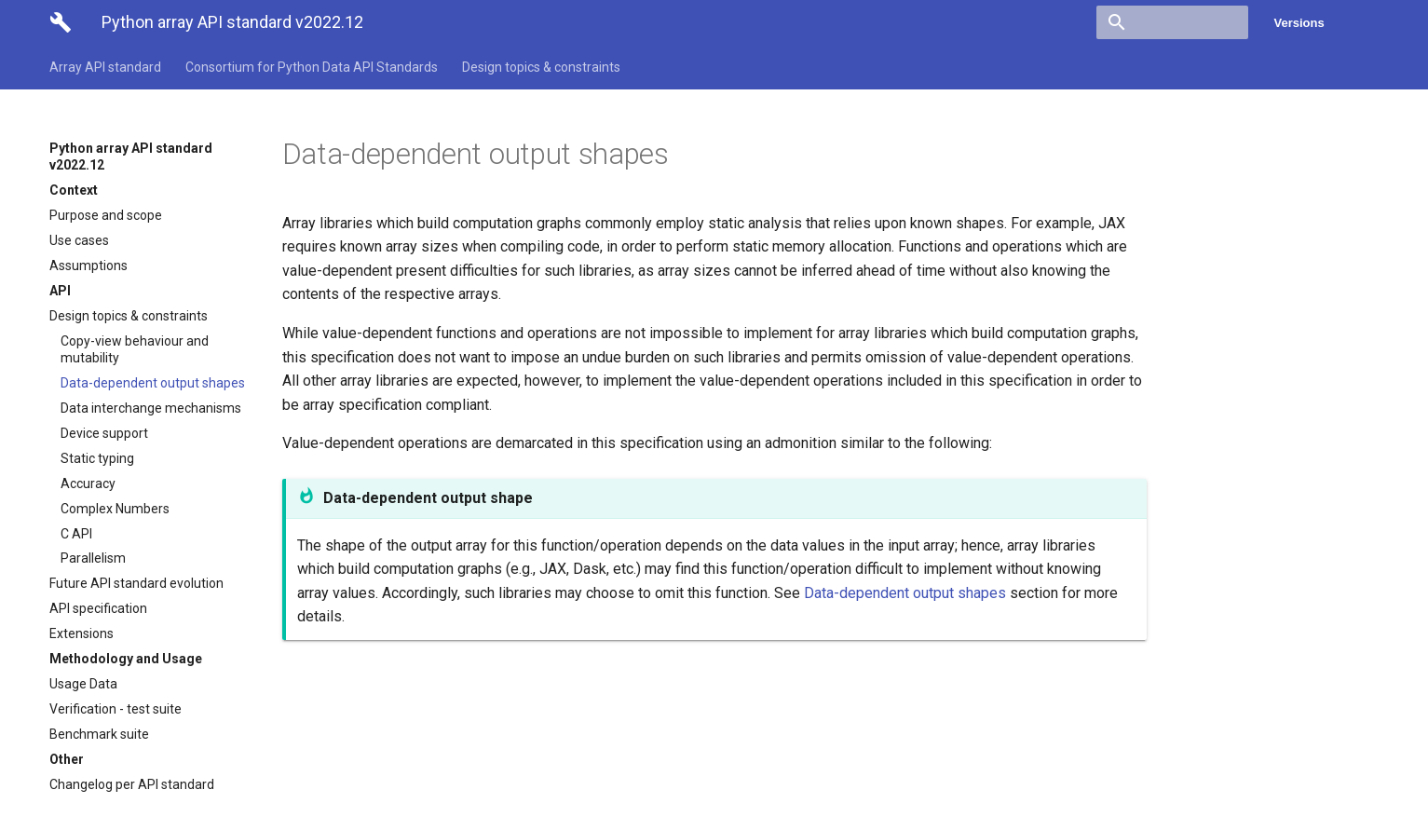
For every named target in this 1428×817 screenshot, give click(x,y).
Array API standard (105, 67)
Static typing (97, 458)
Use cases (79, 240)
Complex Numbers (115, 508)
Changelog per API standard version (131, 793)
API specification (98, 608)
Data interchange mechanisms (151, 408)
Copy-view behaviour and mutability (135, 349)
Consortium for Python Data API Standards (311, 67)
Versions (1299, 23)
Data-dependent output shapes (153, 382)
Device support (104, 433)
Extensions (81, 633)
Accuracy (88, 483)
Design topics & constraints (541, 67)
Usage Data (83, 683)
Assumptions (88, 265)
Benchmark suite (99, 734)
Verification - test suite (115, 708)
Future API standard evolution (136, 583)
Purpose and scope (105, 215)
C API (76, 533)
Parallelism (93, 558)
